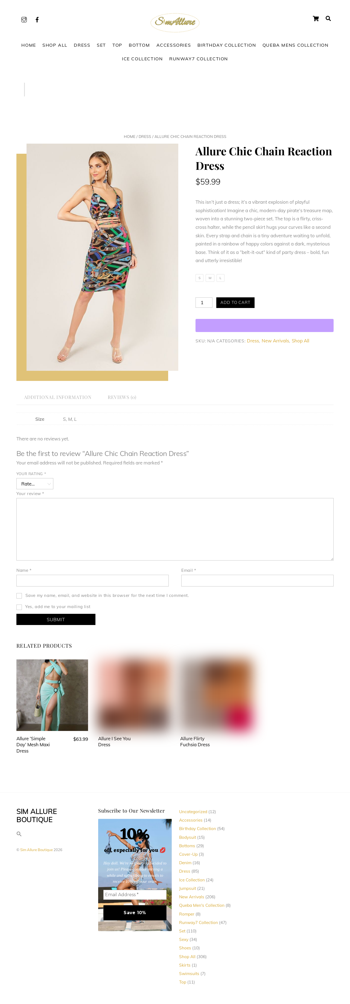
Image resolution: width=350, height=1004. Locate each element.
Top (117, 45)
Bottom (139, 45)
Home (28, 45)
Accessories (173, 45)
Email (188, 570)
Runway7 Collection (198, 58)
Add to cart (235, 302)
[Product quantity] (204, 302)
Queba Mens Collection (295, 45)
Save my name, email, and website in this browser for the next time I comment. (107, 595)
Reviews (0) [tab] (122, 397)
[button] (19, 835)
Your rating (31, 473)
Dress (82, 45)
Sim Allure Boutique (36, 850)
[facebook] (37, 19)
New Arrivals (275, 340)
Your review (30, 493)
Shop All (55, 45)
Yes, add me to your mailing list (53, 607)
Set (101, 45)
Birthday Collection (226, 45)
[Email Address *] (135, 895)
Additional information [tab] (58, 397)
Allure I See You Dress (114, 741)
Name (24, 570)
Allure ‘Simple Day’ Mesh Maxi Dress (33, 744)
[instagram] (24, 19)
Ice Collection (142, 58)
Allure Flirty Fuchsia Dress (195, 741)
